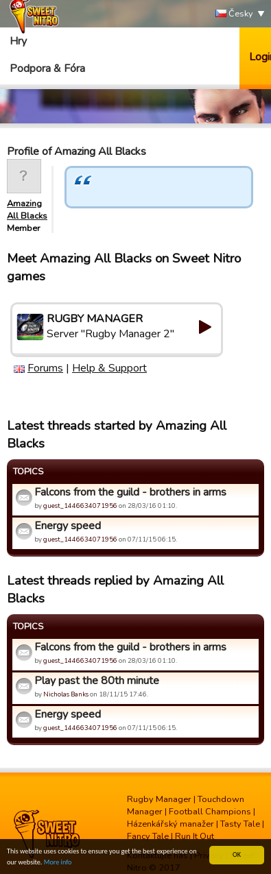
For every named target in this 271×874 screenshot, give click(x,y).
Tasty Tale (240, 824)
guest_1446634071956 (80, 505)
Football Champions (210, 811)
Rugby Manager (159, 799)
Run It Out (194, 836)
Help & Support (109, 368)
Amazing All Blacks (27, 209)
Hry (18, 41)
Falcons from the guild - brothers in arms (130, 492)
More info (58, 862)
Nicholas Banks (66, 694)
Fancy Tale (148, 836)
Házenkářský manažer (170, 824)
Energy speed (67, 526)
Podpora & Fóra (47, 68)
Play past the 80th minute (96, 680)
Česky (234, 14)
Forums (45, 368)
